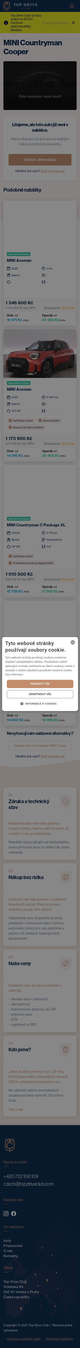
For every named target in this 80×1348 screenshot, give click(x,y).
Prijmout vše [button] (40, 683)
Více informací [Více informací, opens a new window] (14, 674)
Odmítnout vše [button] (40, 694)
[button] (40, 703)
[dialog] (40, 674)
